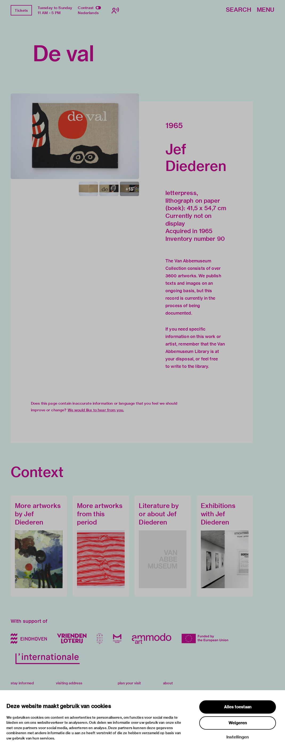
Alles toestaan (237, 707)
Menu (265, 10)
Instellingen (237, 737)
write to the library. (190, 366)
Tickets (21, 10)
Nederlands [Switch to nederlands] (88, 12)
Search (238, 10)
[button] (75, 136)
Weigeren (238, 723)
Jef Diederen (195, 157)
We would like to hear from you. (96, 410)
